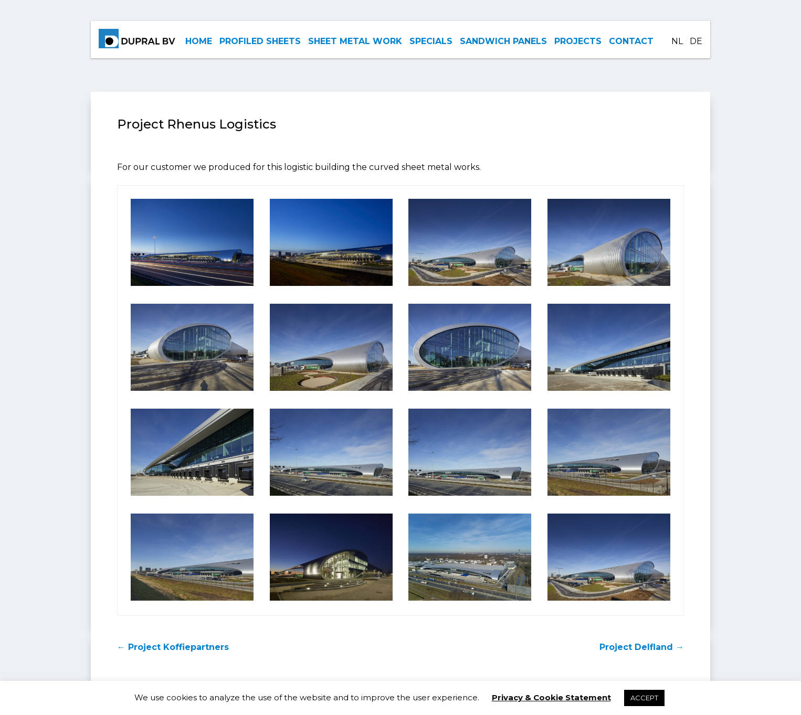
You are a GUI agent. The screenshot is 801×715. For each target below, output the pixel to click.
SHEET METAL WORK (355, 41)
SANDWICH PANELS (503, 41)
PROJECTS (578, 41)
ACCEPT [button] (644, 697)
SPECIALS (430, 41)
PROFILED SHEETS (260, 41)
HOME (198, 41)
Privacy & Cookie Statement (551, 697)
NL (677, 41)
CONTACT (631, 41)
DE (696, 41)
